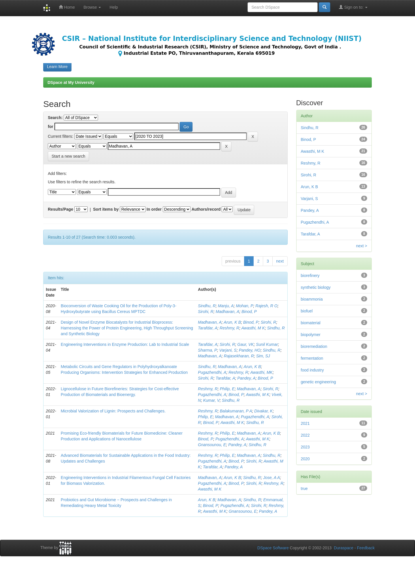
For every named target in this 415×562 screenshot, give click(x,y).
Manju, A (226, 305)
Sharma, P (207, 350)
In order (154, 209)
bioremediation (314, 346)
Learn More (57, 66)
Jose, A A (271, 477)
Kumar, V (211, 400)
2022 (305, 435)
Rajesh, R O (266, 305)
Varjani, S (228, 350)
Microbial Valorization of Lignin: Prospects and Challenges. (113, 411)
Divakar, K (263, 411)
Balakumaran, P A (236, 411)
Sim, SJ (263, 356)
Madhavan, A (227, 311)
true (304, 488)
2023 (305, 447)
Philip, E (227, 388)
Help (114, 7)
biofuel (307, 311)
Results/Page (60, 209)
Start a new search (68, 156)
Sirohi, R (206, 311)
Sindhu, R (207, 305)
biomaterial (310, 322)
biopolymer (310, 334)
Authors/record (205, 209)
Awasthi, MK (261, 372)
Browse (92, 7)
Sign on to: (353, 7)
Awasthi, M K (253, 328)
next (280, 261)
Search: (55, 117)
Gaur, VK (245, 344)
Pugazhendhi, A (212, 372)
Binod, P (249, 311)
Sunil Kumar (267, 344)
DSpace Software (273, 548)
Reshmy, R (229, 328)
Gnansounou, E (212, 444)
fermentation (312, 358)
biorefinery (310, 275)
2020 (305, 459)
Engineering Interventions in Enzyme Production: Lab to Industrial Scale (125, 344)
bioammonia (312, 299)
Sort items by (106, 209)
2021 (305, 423)
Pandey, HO (250, 350)
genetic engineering (318, 382)
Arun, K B (232, 322)
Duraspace (343, 548)
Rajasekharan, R (239, 356)
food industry (312, 370)
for (50, 126)
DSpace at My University (71, 82)
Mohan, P (244, 305)
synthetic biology (316, 287)
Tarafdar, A (207, 328)
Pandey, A (246, 378)
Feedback (366, 548)
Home (67, 7)
